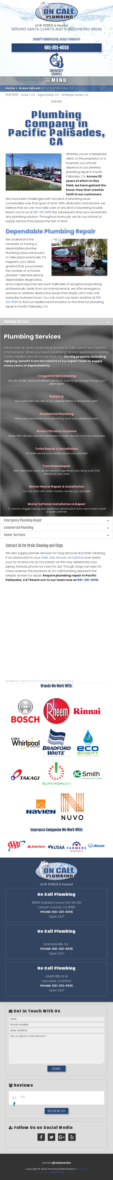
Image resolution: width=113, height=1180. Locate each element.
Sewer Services (14, 535)
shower (61, 557)
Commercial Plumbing (18, 527)
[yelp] (72, 1137)
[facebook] (41, 1137)
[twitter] (51, 1137)
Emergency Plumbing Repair (23, 520)
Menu (56, 80)
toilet (44, 557)
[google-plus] (61, 1137)
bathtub (78, 557)
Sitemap (82, 1168)
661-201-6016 (42, 212)
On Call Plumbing (63, 681)
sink (52, 557)
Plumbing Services (16, 321)
